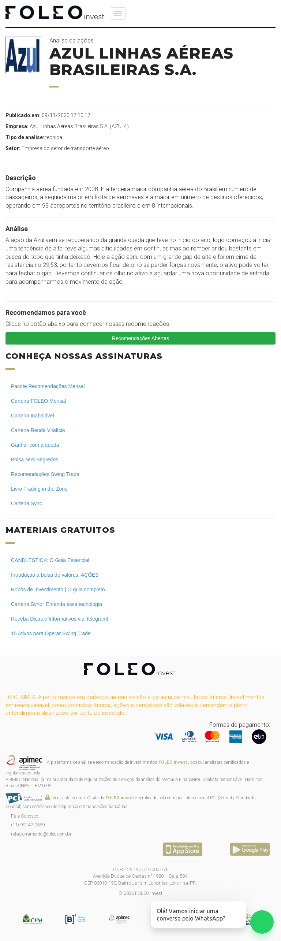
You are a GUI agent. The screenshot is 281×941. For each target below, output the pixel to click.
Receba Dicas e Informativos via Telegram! (59, 619)
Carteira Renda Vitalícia (38, 430)
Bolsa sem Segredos (34, 459)
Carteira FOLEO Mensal (38, 401)
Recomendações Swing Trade (45, 474)
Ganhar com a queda (35, 445)
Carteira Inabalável (32, 416)
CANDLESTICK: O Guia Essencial (50, 560)
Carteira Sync (26, 503)
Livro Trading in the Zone (39, 489)
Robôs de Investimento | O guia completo (58, 589)
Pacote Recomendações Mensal (48, 386)
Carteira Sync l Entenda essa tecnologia (56, 604)
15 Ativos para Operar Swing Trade (51, 633)
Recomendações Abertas (140, 338)
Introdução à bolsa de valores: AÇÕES (55, 575)
